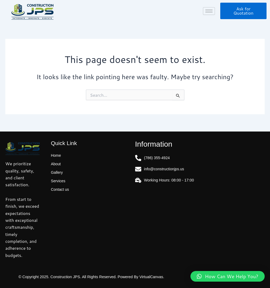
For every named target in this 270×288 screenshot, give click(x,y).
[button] (227, 276)
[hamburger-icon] (209, 11)
